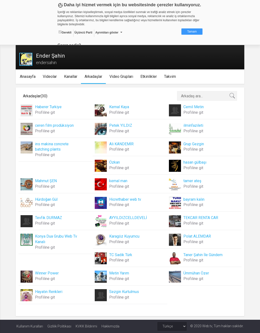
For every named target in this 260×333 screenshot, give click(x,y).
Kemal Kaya (119, 107)
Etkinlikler (149, 76)
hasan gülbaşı (194, 162)
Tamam (192, 31)
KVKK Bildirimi (86, 326)
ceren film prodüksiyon (55, 125)
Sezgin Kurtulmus (124, 291)
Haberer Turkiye (49, 107)
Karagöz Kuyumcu (124, 236)
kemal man (118, 181)
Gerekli (65, 32)
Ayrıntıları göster (106, 32)
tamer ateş (192, 181)
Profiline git (46, 112)
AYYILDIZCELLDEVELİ (128, 217)
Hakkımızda (110, 326)
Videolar (51, 76)
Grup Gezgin (193, 144)
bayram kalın (193, 199)
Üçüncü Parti (83, 32)
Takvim (171, 76)
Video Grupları (122, 76)
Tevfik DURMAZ (49, 217)
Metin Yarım (119, 273)
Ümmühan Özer (196, 273)
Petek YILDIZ (120, 125)
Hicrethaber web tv (125, 199)
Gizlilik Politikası (59, 326)
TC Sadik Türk (120, 255)
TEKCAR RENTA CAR (200, 217)
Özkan (114, 162)
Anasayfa (28, 76)
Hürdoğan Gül (47, 199)
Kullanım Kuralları (29, 326)
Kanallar (71, 76)
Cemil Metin (193, 107)
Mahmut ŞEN (47, 181)
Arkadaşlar (94, 76)
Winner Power (47, 273)
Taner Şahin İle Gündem (202, 255)
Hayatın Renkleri (49, 291)
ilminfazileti (193, 125)
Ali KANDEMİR (121, 144)
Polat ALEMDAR (197, 236)
